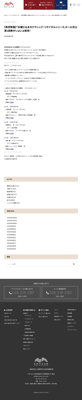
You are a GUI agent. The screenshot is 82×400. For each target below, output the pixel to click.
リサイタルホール (29, 319)
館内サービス (26, 349)
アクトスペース (28, 322)
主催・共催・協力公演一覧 (10, 320)
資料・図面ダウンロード (29, 339)
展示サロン (27, 325)
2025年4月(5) (11, 240)
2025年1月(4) (11, 249)
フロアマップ (26, 345)
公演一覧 (6, 316)
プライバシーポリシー (72, 330)
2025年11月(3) (12, 220)
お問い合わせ (57, 320)
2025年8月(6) (11, 229)
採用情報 (69, 316)
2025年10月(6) (12, 223)
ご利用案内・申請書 (28, 335)
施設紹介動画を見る (30, 332)
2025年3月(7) (11, 243)
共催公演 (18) (11, 197)
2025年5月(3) (11, 237)
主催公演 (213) (12, 194)
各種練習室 (28, 329)
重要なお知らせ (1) (13, 186)
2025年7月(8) (11, 232)
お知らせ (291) (11, 189)
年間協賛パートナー (59, 316)
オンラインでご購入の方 (44, 313)
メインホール (28, 315)
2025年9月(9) (11, 226)
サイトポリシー (71, 326)
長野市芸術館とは (71, 309)
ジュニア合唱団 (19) (13, 203)
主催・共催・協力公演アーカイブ (12, 323)
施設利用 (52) (11, 192)
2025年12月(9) (12, 218)
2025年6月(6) (11, 235)
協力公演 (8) (11, 200)
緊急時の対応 (70, 320)
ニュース (56, 309)
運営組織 (69, 313)
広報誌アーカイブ (71, 323)
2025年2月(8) (11, 246)
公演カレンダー (8, 313)
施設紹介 (25, 313)
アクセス (56, 313)
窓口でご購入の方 (43, 316)
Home (5, 15)
